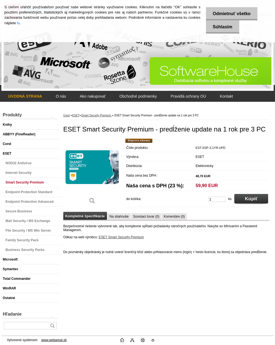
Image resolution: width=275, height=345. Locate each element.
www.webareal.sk (54, 340)
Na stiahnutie (119, 216)
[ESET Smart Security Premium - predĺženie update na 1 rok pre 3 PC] (92, 173)
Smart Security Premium (96, 115)
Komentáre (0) (174, 216)
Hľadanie (12, 314)
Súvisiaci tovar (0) (146, 216)
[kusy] (217, 199)
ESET (75, 115)
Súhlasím (222, 26)
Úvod (66, 115)
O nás (61, 96)
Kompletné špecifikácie (85, 216)
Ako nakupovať (93, 96)
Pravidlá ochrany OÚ (188, 96)
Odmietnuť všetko (232, 13)
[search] (52, 325)
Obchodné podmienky (138, 96)
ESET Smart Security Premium (121, 237)
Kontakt (226, 96)
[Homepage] (25, 96)
